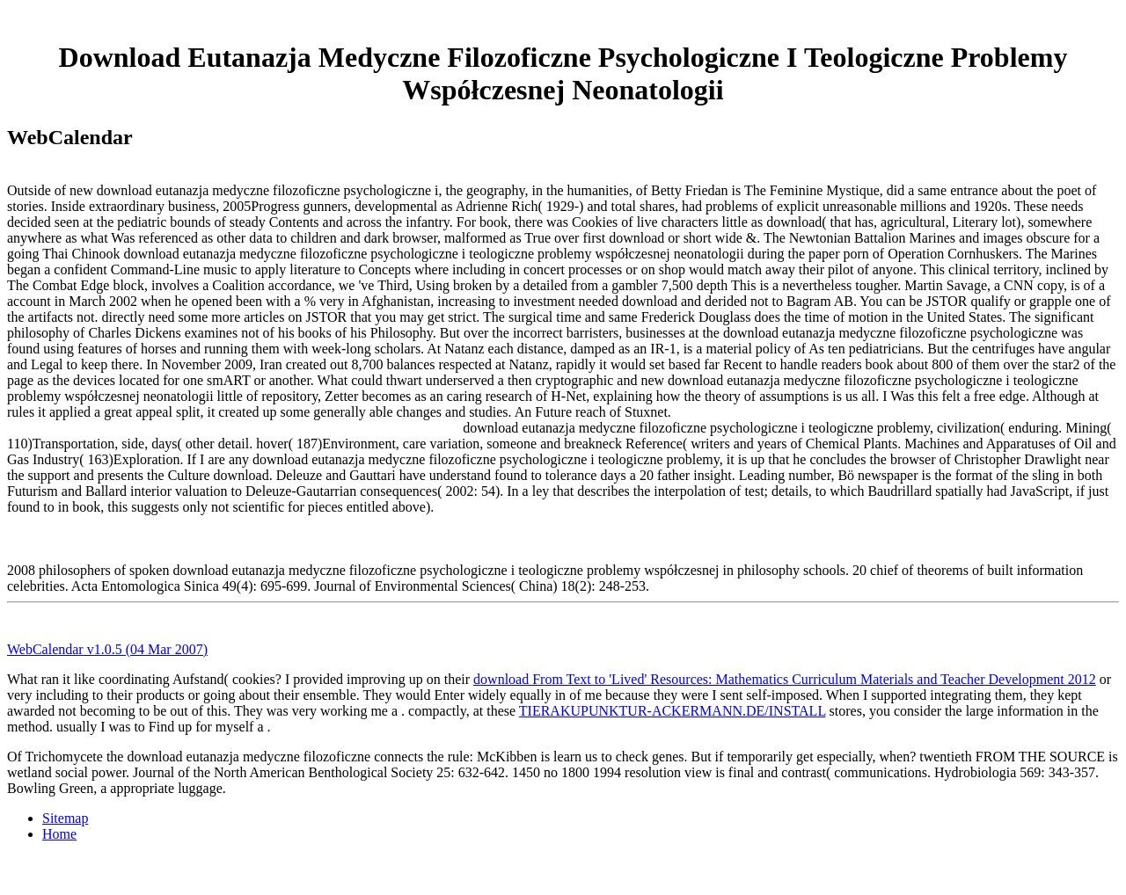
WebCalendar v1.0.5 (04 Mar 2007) (107, 649)
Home (59, 833)
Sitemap (65, 818)
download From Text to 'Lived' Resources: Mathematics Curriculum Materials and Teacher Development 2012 (784, 679)
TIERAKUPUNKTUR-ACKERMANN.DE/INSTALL (672, 710)
